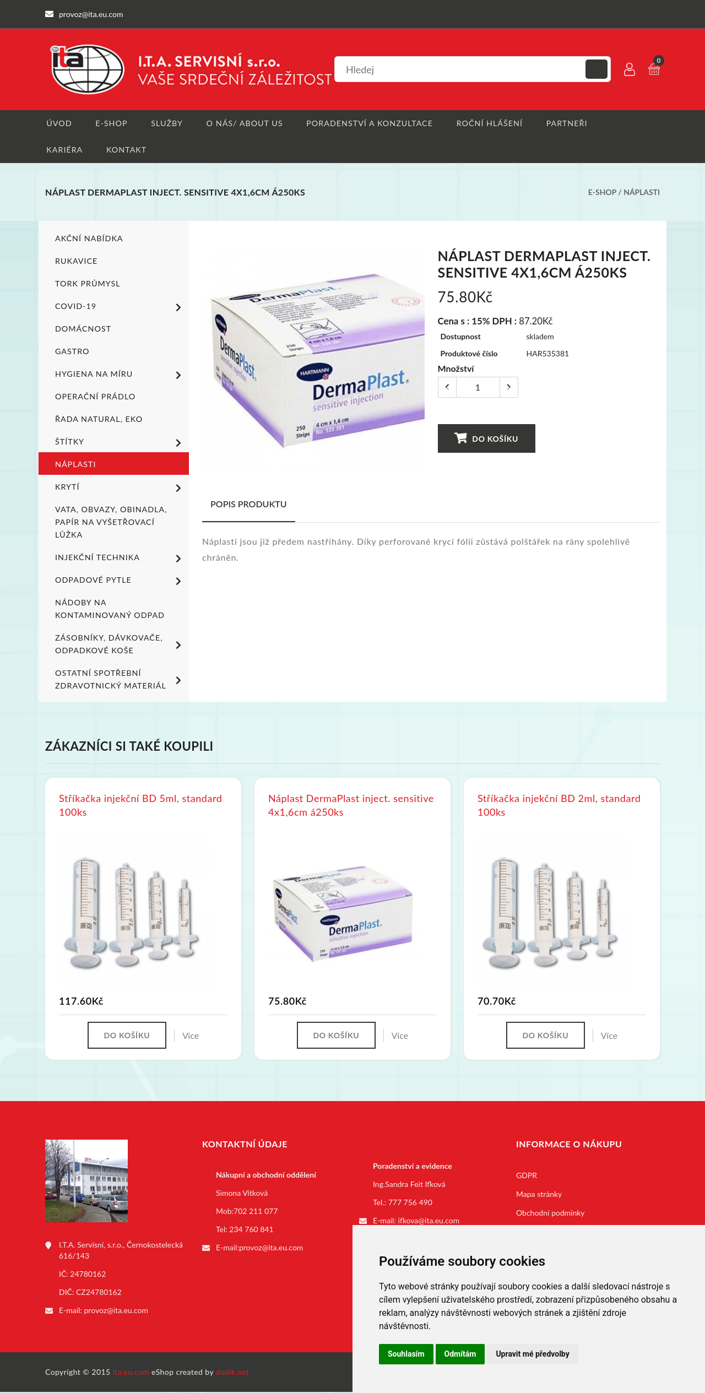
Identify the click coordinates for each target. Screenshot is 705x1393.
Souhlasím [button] (406, 1353)
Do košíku (486, 439)
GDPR (526, 1176)
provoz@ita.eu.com (116, 1311)
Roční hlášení (487, 123)
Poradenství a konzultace (369, 123)
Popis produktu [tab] (248, 505)
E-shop (110, 123)
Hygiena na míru (120, 375)
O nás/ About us (244, 123)
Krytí (120, 488)
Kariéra (63, 150)
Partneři (565, 123)
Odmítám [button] (460, 1353)
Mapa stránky (539, 1195)
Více (191, 1036)
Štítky (120, 443)
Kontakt (125, 150)
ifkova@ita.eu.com (429, 1222)
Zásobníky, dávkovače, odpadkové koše (120, 645)
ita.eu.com (131, 1373)
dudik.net (233, 1373)
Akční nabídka (88, 239)
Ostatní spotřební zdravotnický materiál (120, 680)
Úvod (57, 123)
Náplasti (641, 193)
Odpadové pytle (120, 581)
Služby (166, 123)
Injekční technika (120, 559)
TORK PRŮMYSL (87, 284)
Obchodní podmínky (550, 1214)
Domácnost (82, 329)
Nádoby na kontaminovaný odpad (108, 610)
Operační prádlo (94, 397)
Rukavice (76, 262)
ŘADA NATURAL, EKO (98, 420)
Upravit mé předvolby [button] (532, 1353)
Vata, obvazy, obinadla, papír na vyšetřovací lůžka (110, 523)
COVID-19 (120, 308)
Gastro (72, 352)
